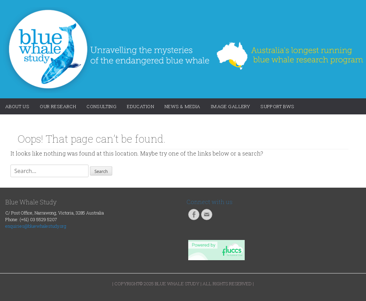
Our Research (58, 106)
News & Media (182, 106)
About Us (17, 106)
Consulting (101, 106)
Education (140, 106)
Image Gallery (230, 106)
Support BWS (277, 106)
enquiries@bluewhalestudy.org (35, 226)
